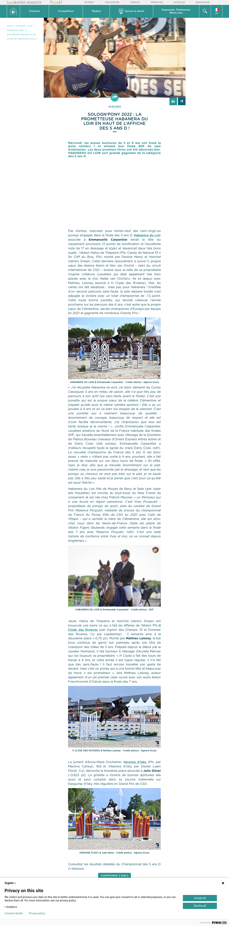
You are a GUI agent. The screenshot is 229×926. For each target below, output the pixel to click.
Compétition (66, 11)
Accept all (200, 898)
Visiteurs (34, 11)
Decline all (200, 905)
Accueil (10, 26)
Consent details (14, 913)
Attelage (179, 2)
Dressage (157, 2)
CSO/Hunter (112, 2)
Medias (96, 11)
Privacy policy (37, 913)
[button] (34, 11)
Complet (135, 2)
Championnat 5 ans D (114, 876)
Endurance (203, 2)
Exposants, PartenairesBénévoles (176, 11)
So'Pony (89, 2)
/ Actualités (20, 26)
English (10, 883)
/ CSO (29, 26)
